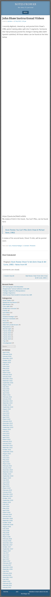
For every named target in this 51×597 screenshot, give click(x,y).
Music (5, 320)
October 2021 (7, 449)
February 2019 (7, 514)
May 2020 (6, 484)
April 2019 (6, 510)
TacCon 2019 (7, 333)
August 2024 (7, 385)
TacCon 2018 (7, 331)
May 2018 (6, 532)
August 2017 (7, 551)
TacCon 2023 (7, 339)
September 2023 (8, 407)
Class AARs (6, 306)
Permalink (32, 245)
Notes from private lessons (10, 325)
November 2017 (7, 545)
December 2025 (8, 358)
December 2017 (7, 543)
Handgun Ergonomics (9, 293)
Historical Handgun (17, 245)
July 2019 (6, 504)
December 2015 (8, 577)
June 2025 (6, 366)
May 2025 (6, 368)
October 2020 (7, 474)
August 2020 (7, 478)
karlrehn (10, 21)
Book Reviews (7, 304)
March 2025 (6, 372)
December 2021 (8, 445)
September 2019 (8, 500)
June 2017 (6, 555)
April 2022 (6, 437)
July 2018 (6, 528)
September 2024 (8, 383)
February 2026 (7, 354)
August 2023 (7, 409)
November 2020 (8, 472)
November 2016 (8, 569)
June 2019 (6, 506)
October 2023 (7, 405)
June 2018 (6, 530)
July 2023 (6, 411)
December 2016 (8, 567)
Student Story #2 (9, 276)
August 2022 (7, 429)
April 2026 (6, 352)
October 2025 (7, 360)
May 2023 (6, 415)
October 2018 (7, 522)
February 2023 (7, 421)
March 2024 (6, 395)
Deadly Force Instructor (9, 308)
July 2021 (6, 455)
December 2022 (8, 423)
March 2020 (7, 488)
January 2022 (7, 443)
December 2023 (8, 401)
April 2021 (6, 462)
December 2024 (8, 378)
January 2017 (7, 565)
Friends (5, 310)
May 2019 (6, 508)
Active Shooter (7, 300)
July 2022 (6, 431)
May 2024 (6, 391)
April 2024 (6, 393)
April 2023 (6, 417)
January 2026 (7, 356)
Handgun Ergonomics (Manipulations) (14, 291)
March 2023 (6, 419)
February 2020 (7, 490)
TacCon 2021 (7, 335)
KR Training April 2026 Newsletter (13, 287)
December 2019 (8, 494)
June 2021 (6, 458)
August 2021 (7, 453)
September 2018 (8, 524)
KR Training (12, 591)
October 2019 (7, 498)
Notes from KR (25, 4)
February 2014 (7, 583)
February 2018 (7, 539)
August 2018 (7, 526)
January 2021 (7, 468)
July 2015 (6, 579)
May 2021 (6, 460)
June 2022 (6, 433)
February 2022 (7, 441)
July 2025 (6, 364)
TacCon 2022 (7, 337)
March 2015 (6, 581)
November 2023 (7, 403)
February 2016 (7, 573)
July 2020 (6, 480)
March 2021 (6, 464)
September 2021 (8, 451)
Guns (10, 245)
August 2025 (7, 362)
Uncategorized (7, 343)
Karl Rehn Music (23, 591)
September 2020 (8, 476)
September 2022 (8, 427)
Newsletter (6, 322)
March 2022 (6, 439)
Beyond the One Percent (10, 302)
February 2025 (7, 374)
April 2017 (6, 559)
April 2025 (6, 370)
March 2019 (6, 512)
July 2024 (6, 387)
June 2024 (6, 389)
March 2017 (6, 561)
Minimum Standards (9, 318)
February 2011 (7, 585)
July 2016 (6, 571)
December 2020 (8, 470)
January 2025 (7, 376)
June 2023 (6, 413)
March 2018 (6, 537)
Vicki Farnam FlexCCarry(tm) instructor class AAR (17, 295)
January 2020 (7, 492)
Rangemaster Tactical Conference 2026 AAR (16, 289)
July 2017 (6, 553)
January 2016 (7, 575)
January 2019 (7, 516)
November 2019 (7, 496)
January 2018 (7, 541)
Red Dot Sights (7, 329)
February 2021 (7, 466)
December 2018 (8, 518)
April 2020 (6, 486)
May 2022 (6, 435)
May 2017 (6, 557)
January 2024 (7, 399)
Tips (4, 341)
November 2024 (8, 380)
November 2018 (8, 520)
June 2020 (6, 482)
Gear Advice (6, 312)
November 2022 (8, 425)
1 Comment (26, 245)
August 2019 (7, 502)
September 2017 (8, 549)
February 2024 (7, 397)
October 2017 (7, 547)
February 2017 (7, 563)
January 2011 (7, 587)
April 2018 (6, 535)
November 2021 (7, 447)
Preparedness (7, 327)
